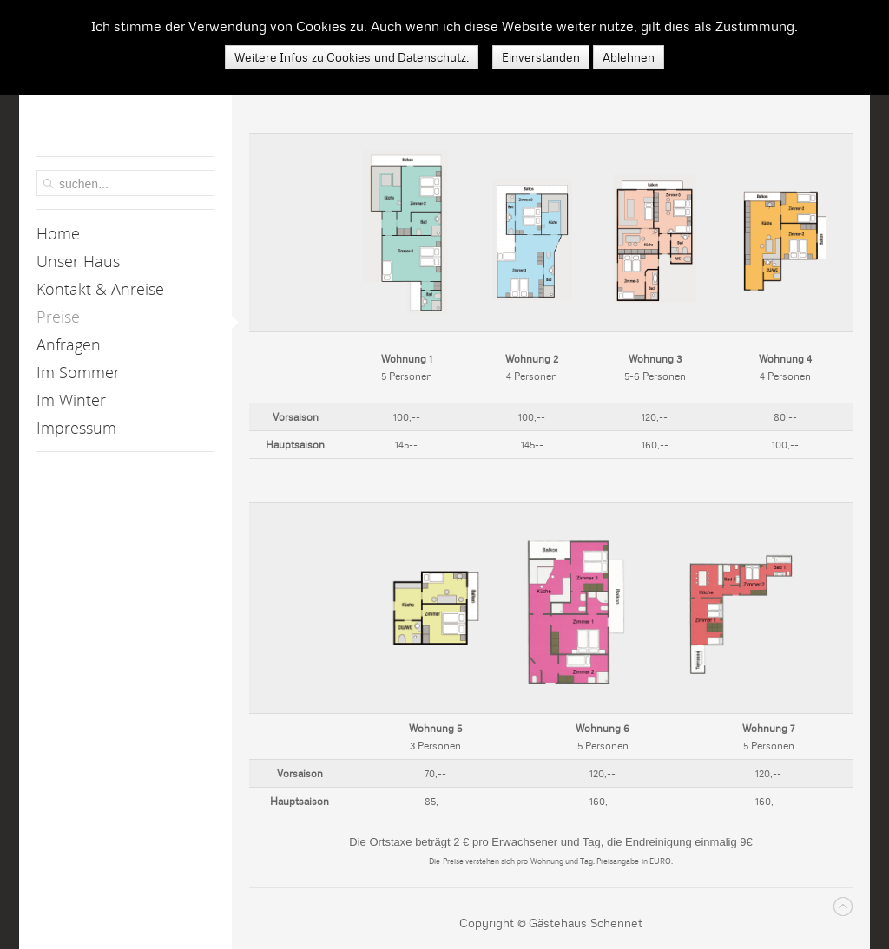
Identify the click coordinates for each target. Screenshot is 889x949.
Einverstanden (541, 57)
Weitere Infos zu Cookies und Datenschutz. (352, 57)
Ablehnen (629, 57)
